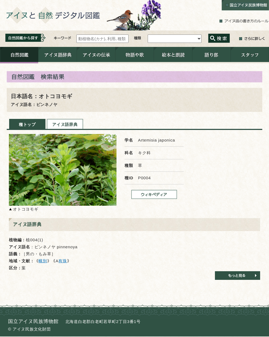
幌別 (42, 261)
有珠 (62, 261)
